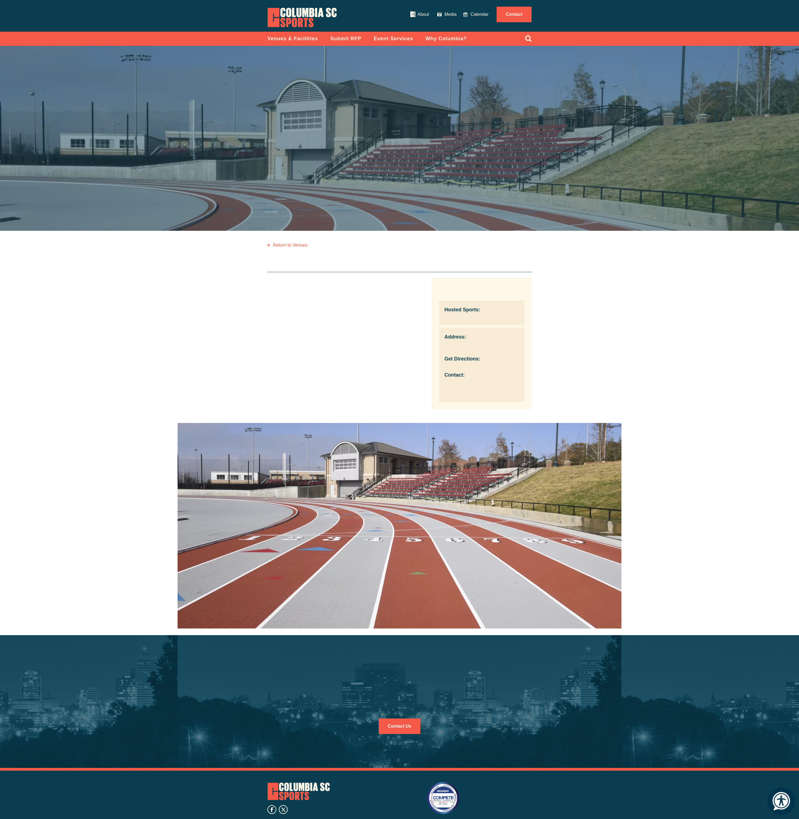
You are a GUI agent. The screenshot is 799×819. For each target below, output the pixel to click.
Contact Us (399, 726)
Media (450, 14)
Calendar (480, 14)
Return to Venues (290, 245)
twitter (283, 809)
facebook (271, 809)
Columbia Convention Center (302, 17)
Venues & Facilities (292, 38)
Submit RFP (345, 38)
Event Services (393, 38)
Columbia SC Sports (298, 791)
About (423, 14)
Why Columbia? (446, 38)
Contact (514, 14)
